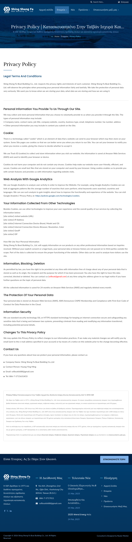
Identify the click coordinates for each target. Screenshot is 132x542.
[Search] (104, 2)
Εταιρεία (62, 9)
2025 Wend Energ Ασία (79, 514)
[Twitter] (8, 510)
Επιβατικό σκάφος (61, 435)
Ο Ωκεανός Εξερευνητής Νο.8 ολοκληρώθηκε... (82, 487)
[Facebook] (4, 510)
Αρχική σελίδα (46, 9)
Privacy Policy (75, 36)
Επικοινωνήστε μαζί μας (106, 9)
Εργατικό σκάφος (74, 435)
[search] (91, 2)
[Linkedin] (11, 510)
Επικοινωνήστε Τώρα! (114, 459)
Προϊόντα (84, 9)
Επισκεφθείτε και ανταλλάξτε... (76, 501)
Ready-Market (123, 536)
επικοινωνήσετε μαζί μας (116, 435)
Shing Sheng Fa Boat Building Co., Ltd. (33, 535)
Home (57, 36)
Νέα (73, 9)
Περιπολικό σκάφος (87, 435)
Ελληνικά (125, 2)
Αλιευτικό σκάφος (48, 435)
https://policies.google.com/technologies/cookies (57, 195)
